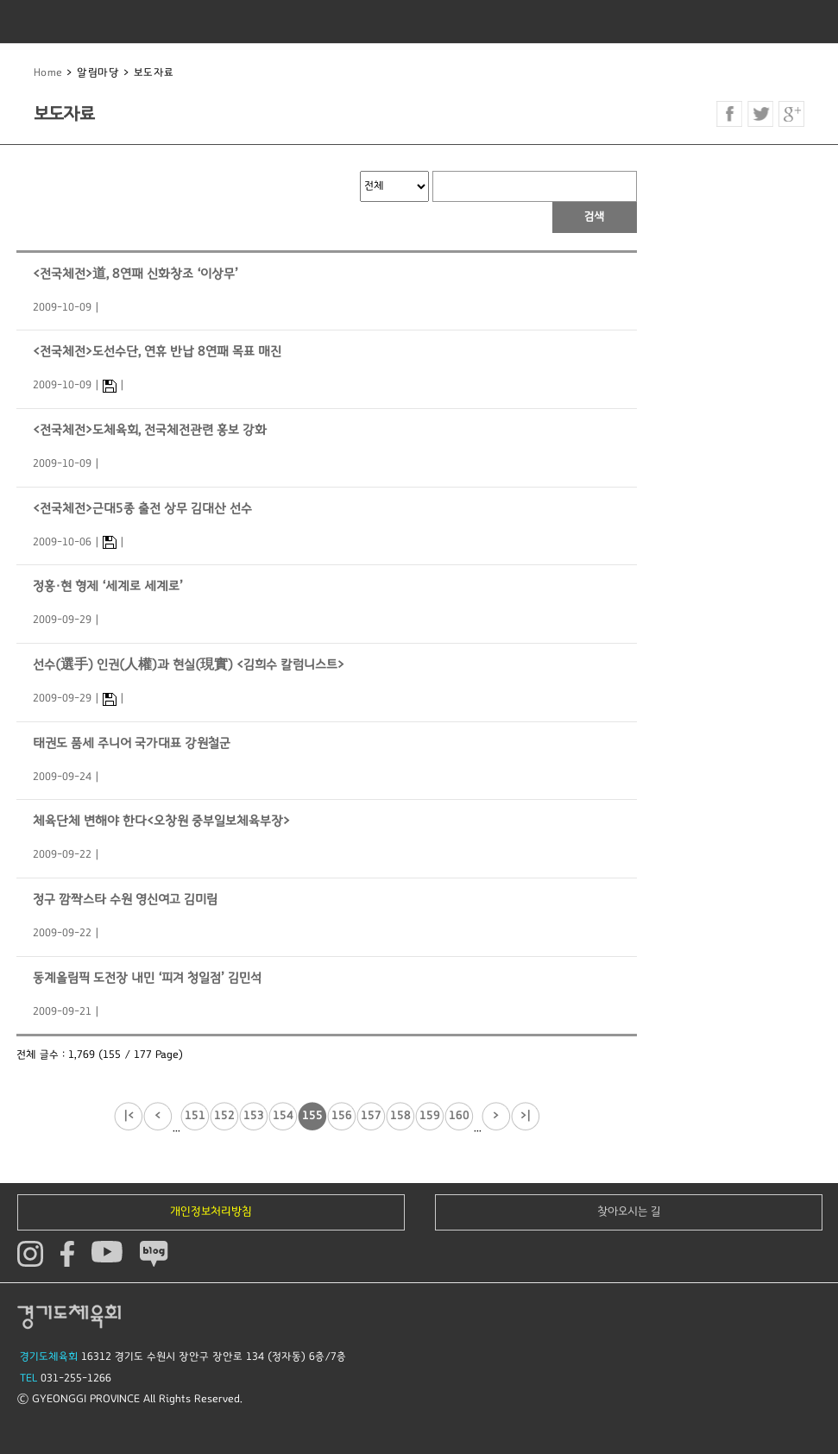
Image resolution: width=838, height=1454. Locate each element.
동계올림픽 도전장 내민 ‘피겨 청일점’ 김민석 (147, 978)
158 (400, 1116)
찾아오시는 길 (629, 1211)
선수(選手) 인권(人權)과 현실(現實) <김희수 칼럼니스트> (188, 664)
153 (253, 1116)
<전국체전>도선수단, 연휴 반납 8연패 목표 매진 (157, 351)
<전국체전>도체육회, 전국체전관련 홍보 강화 (150, 430)
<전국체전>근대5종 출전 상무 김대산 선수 (142, 508)
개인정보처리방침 (211, 1211)
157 (371, 1116)
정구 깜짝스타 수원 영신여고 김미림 (125, 899)
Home (48, 73)
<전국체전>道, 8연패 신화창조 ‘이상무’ (135, 274)
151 (195, 1116)
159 (429, 1116)
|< (128, 1116)
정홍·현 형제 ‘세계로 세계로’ (108, 586)
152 (224, 1116)
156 (341, 1116)
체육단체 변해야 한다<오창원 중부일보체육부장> (161, 821)
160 (459, 1116)
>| (525, 1116)
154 (283, 1116)
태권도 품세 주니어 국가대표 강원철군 (131, 743)
